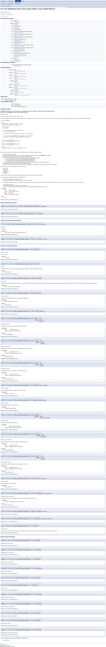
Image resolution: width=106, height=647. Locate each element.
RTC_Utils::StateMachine (18, 206)
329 (8, 410)
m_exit (15, 75)
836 (8, 580)
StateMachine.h (9, 14)
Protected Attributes (88, 7)
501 (8, 380)
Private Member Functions (101, 7)
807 (8, 599)
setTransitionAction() (29, 161)
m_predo (15, 87)
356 (8, 395)
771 (8, 573)
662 (8, 288)
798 (8, 545)
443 (8, 336)
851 (8, 521)
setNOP (15, 42)
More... (10, 12)
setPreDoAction (17, 47)
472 (8, 451)
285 (8, 234)
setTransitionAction (18, 53)
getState (15, 20)
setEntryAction (17, 34)
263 (8, 199)
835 (8, 616)
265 (8, 216)
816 (8, 564)
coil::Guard (6, 98)
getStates (16, 23)
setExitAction (16, 36)
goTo (15, 26)
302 (8, 241)
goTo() (16, 163)
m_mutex (16, 80)
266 (8, 209)
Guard (15, 98)
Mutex (11, 80)
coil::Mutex (10, 100)
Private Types (94, 7)
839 (8, 514)
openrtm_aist (2, 644)
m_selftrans (16, 89)
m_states (16, 91)
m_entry (15, 72)
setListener (16, 39)
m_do (15, 69)
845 (8, 314)
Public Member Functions (71, 7)
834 (8, 625)
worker (15, 58)
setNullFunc (16, 64)
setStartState (16, 50)
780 (8, 554)
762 (8, 590)
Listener (17, 40)
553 (8, 489)
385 (8, 358)
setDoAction (16, 31)
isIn (14, 28)
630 (8, 306)
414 (8, 474)
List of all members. (4, 16)
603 (8, 259)
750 (8, 429)
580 (8, 274)
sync (15, 105)
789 (8, 608)
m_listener (16, 77)
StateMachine (16, 55)
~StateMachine (17, 61)
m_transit (16, 93)
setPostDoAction (17, 44)
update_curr (16, 106)
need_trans (16, 103)
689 (8, 532)
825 (8, 634)
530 (8, 507)
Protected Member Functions (80, 7)
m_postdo (16, 84)
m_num (15, 81)
